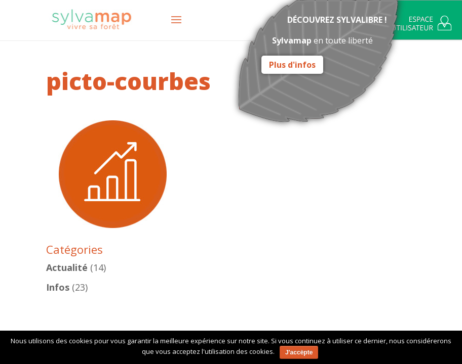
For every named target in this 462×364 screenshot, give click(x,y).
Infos (57, 287)
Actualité (67, 267)
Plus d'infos (292, 64)
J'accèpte (299, 352)
